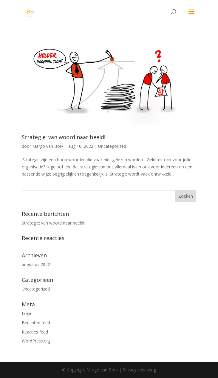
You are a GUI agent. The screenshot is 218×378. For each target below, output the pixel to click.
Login (27, 313)
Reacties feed (35, 332)
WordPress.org (36, 341)
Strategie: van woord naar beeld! (63, 137)
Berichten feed (36, 322)
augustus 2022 (36, 264)
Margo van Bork (48, 146)
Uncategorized (112, 146)
